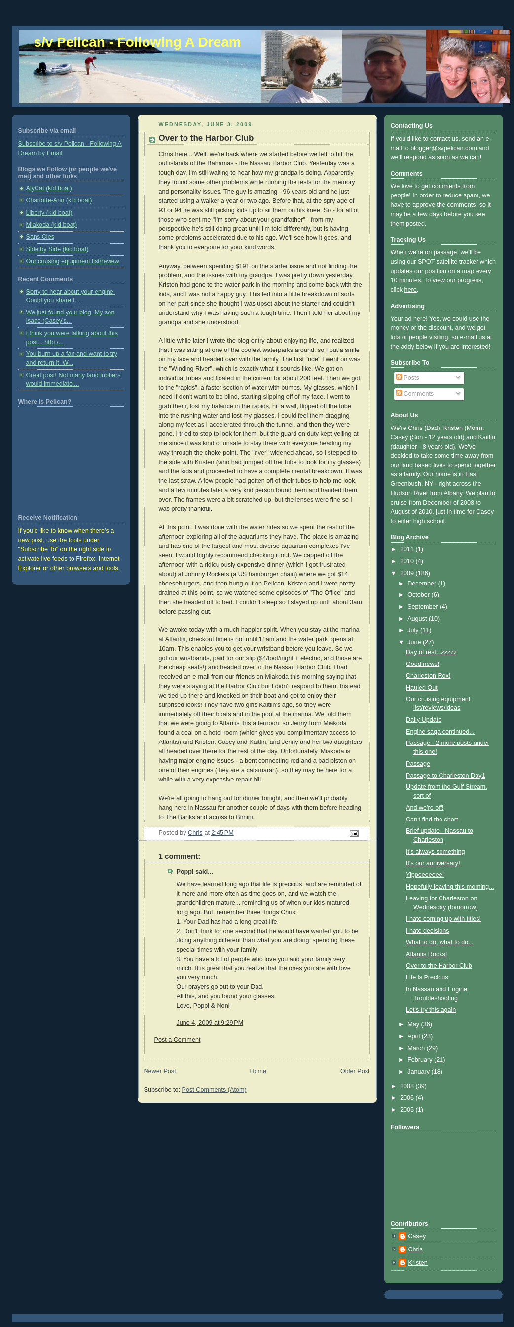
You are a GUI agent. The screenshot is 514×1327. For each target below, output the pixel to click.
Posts (407, 377)
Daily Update (423, 719)
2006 (408, 1097)
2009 (408, 573)
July (413, 630)
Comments (415, 393)
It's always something (435, 851)
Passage (418, 763)
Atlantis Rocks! (426, 954)
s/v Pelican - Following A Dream (137, 42)
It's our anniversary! (433, 863)
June (415, 642)
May (414, 1024)
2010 (408, 561)
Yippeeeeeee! (425, 874)
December (422, 583)
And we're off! (424, 807)
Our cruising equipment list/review (72, 261)
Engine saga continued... (440, 731)
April (414, 1036)
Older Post (355, 1071)
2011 (408, 549)
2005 (408, 1109)
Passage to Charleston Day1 (445, 775)
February (420, 1059)
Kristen (418, 1262)
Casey (417, 1236)
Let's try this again (431, 1009)
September (423, 606)
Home (258, 1071)
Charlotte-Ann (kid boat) (59, 200)
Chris (415, 1249)
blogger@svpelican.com (443, 148)
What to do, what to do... (440, 942)
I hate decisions (427, 930)
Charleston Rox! (428, 675)
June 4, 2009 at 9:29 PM (210, 1022)
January (419, 1071)
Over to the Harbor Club (439, 965)
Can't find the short (432, 819)
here (410, 289)
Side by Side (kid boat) (57, 249)
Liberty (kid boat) (49, 212)
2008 (408, 1086)
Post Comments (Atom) (214, 1089)
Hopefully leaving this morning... (450, 886)
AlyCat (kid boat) (49, 188)
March (417, 1048)
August (418, 618)
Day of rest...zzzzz (431, 652)
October (419, 594)
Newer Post (160, 1071)
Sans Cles (40, 237)
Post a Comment (177, 1039)
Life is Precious (427, 977)
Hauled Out (422, 687)
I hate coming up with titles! (443, 918)
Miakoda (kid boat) (51, 224)
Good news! (422, 664)
